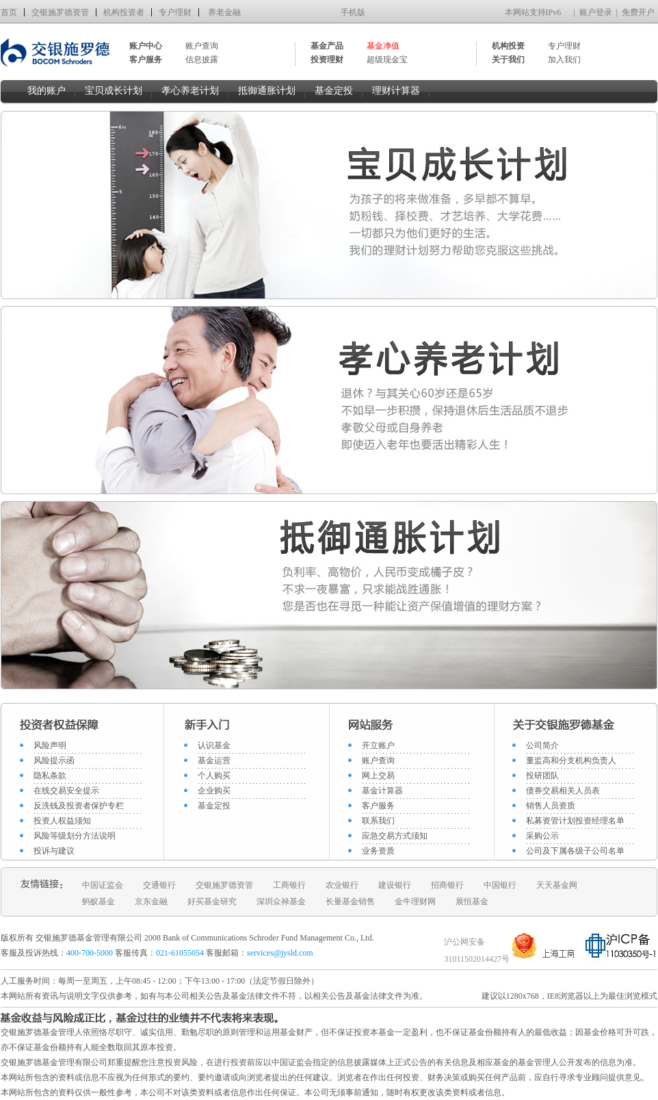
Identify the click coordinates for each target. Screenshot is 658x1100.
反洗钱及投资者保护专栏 (79, 805)
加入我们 (564, 59)
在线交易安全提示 (66, 790)
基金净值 (383, 46)
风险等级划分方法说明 (75, 836)
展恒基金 (472, 901)
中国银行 (500, 885)
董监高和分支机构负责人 (571, 760)
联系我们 (378, 821)
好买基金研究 (212, 901)
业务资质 (378, 851)
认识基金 (214, 745)
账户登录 (595, 12)
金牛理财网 (415, 901)
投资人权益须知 (62, 821)
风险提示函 (54, 760)
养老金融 (224, 12)
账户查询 (201, 46)
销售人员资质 (550, 805)
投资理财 (327, 59)
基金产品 (327, 46)
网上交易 (378, 775)
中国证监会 (102, 885)
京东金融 (151, 901)
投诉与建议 (54, 851)
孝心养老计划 (190, 91)
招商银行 (447, 885)
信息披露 (201, 59)
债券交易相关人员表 (563, 790)
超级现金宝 (387, 59)
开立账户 (378, 745)
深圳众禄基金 (281, 901)
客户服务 (378, 805)
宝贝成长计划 (113, 91)
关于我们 (508, 59)
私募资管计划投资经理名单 (575, 821)
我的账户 (46, 91)
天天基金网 (556, 885)
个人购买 (214, 775)
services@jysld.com (281, 953)
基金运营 (214, 760)
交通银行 (159, 885)
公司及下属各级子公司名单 (575, 851)
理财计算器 (396, 91)
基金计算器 (382, 790)
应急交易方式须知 (394, 836)
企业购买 (214, 790)
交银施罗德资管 (60, 12)
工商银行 (289, 885)
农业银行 (342, 885)
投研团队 (542, 775)
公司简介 (542, 745)
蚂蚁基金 (98, 901)
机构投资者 (123, 12)
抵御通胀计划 (266, 91)
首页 (9, 12)
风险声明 (50, 745)
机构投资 (508, 46)
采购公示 (542, 836)
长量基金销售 (350, 901)
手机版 (353, 12)
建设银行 (394, 885)
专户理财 (175, 12)
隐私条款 (50, 775)
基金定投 (334, 91)
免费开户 (638, 12)
